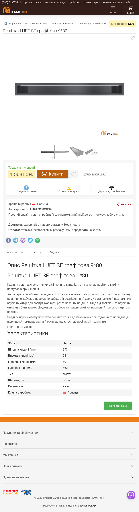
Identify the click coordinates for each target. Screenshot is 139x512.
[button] (133, 38)
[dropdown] (131, 495)
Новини (107, 2)
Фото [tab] (37, 252)
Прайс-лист (75, 2)
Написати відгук (118, 405)
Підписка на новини (16, 477)
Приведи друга (92, 2)
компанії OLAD (88, 505)
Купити (52, 174)
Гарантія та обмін (122, 2)
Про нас (28, 2)
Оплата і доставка (45, 2)
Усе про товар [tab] (16, 252)
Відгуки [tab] (54, 252)
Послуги (61, 2)
